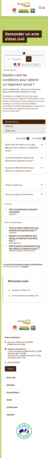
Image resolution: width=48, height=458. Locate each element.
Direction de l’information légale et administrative (23, 264)
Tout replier (22, 138)
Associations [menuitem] (12, 392)
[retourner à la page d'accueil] (23, 8)
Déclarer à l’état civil (19, 290)
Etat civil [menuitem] (10, 377)
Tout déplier (38, 138)
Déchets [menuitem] (10, 385)
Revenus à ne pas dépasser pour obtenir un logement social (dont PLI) (23, 238)
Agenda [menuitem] (9, 414)
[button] (24, 147)
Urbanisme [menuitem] (11, 407)
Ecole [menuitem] (8, 400)
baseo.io (26, 266)
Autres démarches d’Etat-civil (23, 296)
